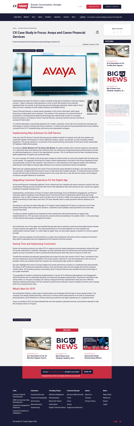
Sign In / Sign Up (112, 6)
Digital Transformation (22, 319)
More (74, 17)
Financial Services (37, 395)
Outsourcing (35, 407)
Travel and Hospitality (39, 398)
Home (14, 28)
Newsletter (94, 6)
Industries (57, 17)
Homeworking (54, 398)
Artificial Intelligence (56, 395)
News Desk (107, 395)
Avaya (69, 404)
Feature (40, 50)
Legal (105, 404)
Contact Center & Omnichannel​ (24, 50)
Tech (34, 17)
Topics (40, 17)
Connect (67, 17)
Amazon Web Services (75, 395)
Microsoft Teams (55, 401)
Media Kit (106, 398)
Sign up (87, 372)
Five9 (69, 398)
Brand (105, 401)
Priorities (48, 17)
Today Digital (28, 421)
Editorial (27, 17)
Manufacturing (36, 404)
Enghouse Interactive (74, 407)
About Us (88, 395)
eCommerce (35, 401)
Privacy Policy (90, 401)
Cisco (69, 401)
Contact (88, 398)
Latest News (18, 17)
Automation (53, 404)
